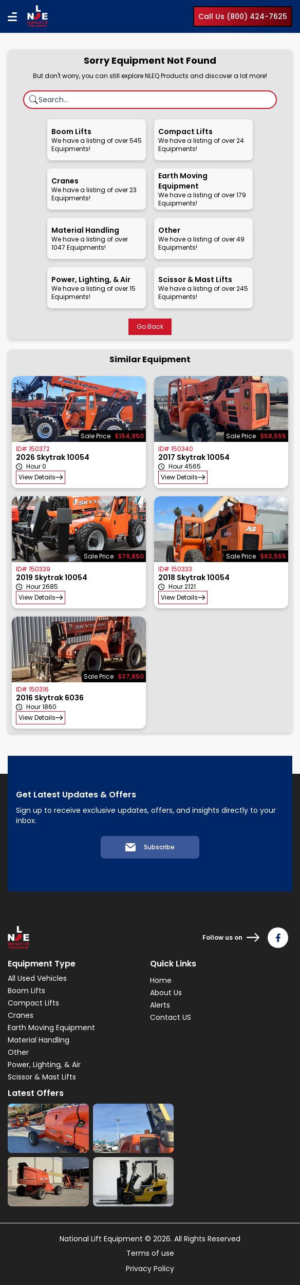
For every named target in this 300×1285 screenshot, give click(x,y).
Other (18, 1052)
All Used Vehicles (37, 978)
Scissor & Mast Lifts (42, 1077)
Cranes (20, 1015)
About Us (166, 993)
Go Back (150, 326)
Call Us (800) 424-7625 (242, 16)
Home (161, 980)
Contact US (170, 1017)
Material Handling (38, 1040)
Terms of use (150, 1253)
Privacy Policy (150, 1268)
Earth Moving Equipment (51, 1027)
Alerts (160, 1005)
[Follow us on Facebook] (278, 937)
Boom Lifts (26, 990)
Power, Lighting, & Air (44, 1064)
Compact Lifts (33, 1003)
